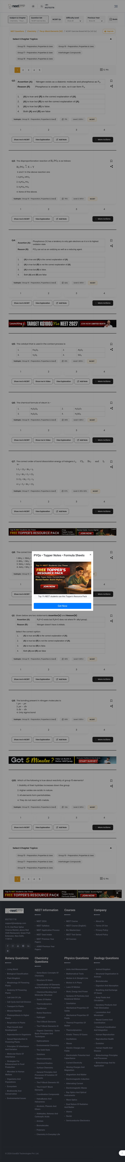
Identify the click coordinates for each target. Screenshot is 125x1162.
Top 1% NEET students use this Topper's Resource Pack (62, 596)
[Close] (90, 554)
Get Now (62, 605)
